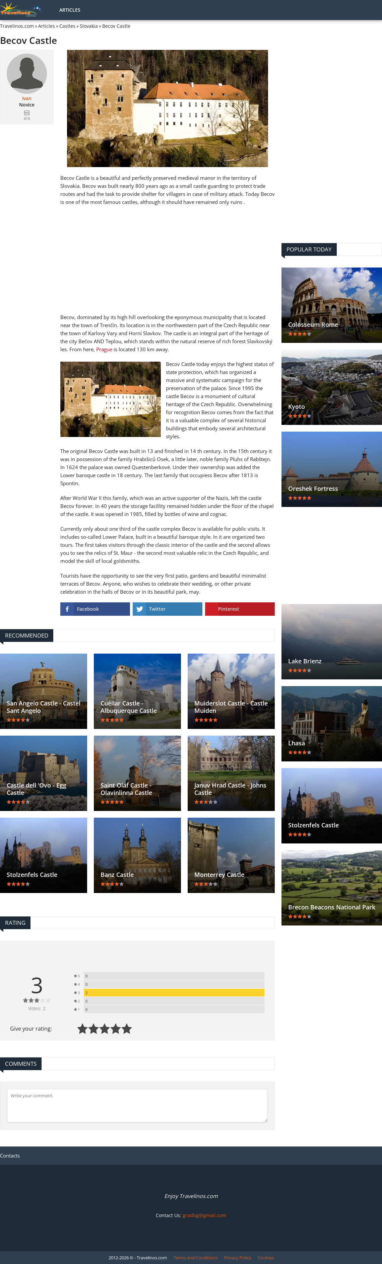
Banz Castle (117, 874)
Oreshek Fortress (313, 488)
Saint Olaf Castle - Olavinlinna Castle (126, 789)
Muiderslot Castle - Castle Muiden (231, 706)
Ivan (26, 98)
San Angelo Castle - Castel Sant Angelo (43, 706)
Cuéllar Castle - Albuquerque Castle (129, 706)
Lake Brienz (305, 661)
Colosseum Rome (313, 324)
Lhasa (296, 743)
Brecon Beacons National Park (331, 907)
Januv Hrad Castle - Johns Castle (230, 789)
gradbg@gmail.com (204, 1215)
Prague (104, 349)
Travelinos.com (17, 26)
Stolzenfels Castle (32, 874)
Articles (69, 10)
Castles (67, 26)
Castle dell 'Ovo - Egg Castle (36, 789)
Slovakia (89, 26)
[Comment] (137, 1105)
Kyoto (296, 406)
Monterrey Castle (219, 874)
